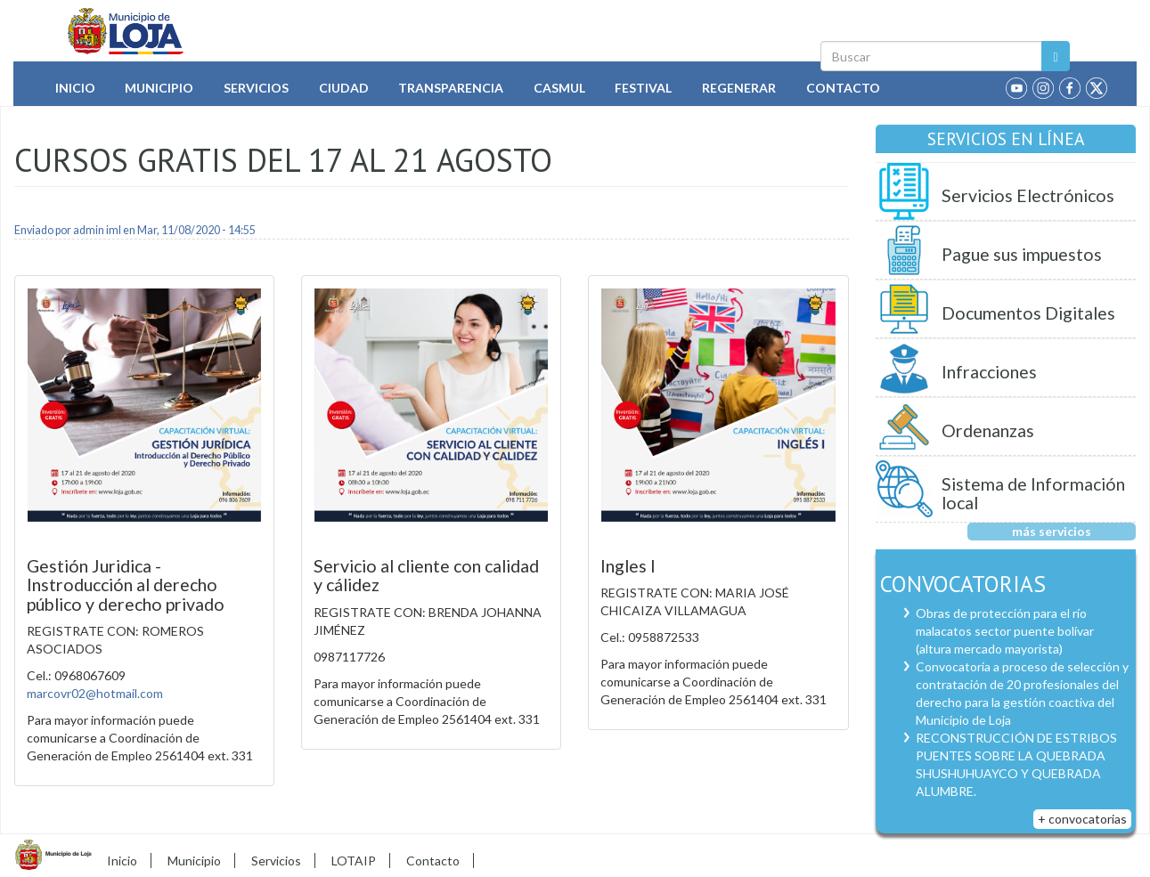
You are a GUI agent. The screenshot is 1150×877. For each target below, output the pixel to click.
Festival (643, 87)
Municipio (159, 87)
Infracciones (989, 371)
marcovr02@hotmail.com (95, 693)
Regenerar (739, 87)
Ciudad (344, 87)
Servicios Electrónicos (1028, 195)
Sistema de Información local (1033, 494)
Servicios (256, 87)
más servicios (1051, 531)
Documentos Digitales (1028, 313)
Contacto (843, 87)
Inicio (75, 87)
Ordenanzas (988, 430)
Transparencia (450, 87)
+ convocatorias (1082, 818)
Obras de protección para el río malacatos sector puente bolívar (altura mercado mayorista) (1005, 630)
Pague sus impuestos (1022, 254)
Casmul (559, 87)
